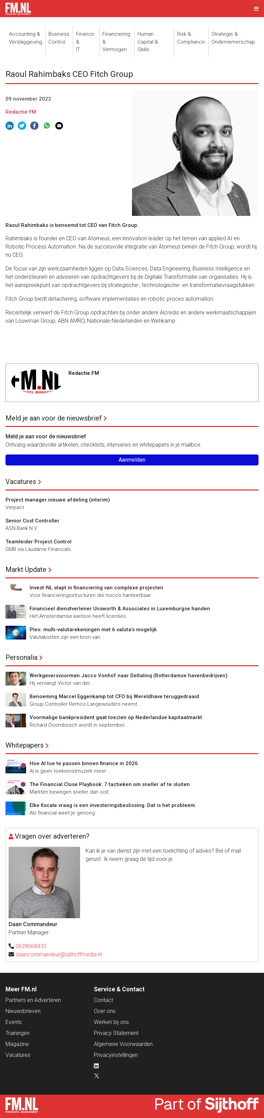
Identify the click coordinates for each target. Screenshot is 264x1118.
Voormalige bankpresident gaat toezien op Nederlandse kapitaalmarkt (116, 717)
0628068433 (30, 946)
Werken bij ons (111, 1022)
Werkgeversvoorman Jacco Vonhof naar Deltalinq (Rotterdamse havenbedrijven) (129, 675)
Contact (103, 1000)
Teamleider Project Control (39, 542)
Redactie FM (21, 112)
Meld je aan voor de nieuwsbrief (54, 418)
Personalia (21, 657)
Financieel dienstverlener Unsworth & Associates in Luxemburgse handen (120, 609)
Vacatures (21, 481)
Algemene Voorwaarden (123, 1044)
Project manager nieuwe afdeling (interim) (58, 500)
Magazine (17, 1044)
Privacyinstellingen (116, 1055)
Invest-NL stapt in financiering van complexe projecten (96, 588)
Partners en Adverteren (33, 1000)
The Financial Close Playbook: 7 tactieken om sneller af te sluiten (110, 784)
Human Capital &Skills (148, 42)
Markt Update (26, 569)
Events (14, 1022)
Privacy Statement (116, 1033)
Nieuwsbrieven (23, 1011)
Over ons (105, 1011)
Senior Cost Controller (32, 521)
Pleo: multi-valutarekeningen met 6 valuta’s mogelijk (93, 629)
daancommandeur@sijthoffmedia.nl (58, 954)
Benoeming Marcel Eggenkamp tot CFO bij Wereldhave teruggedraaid (114, 696)
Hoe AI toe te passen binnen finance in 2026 (84, 763)
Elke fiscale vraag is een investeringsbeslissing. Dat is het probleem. (113, 805)
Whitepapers (25, 745)
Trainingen (18, 1033)
